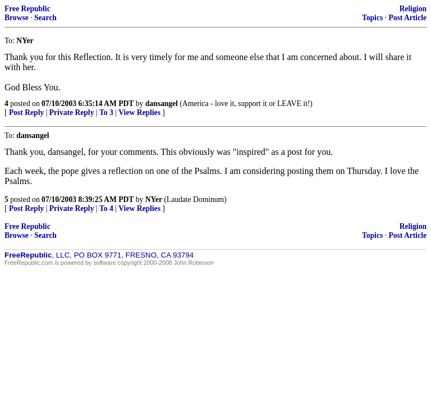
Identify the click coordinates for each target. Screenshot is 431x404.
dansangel (161, 103)
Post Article (407, 17)
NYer (153, 199)
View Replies (139, 112)
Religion (413, 8)
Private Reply (71, 112)
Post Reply (26, 112)
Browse (16, 17)
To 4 (106, 208)
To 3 (106, 112)
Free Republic (27, 8)
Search (45, 17)
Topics (372, 17)
